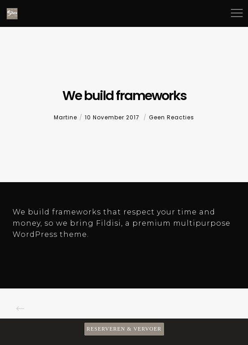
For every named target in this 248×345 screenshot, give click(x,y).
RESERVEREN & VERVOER (124, 329)
